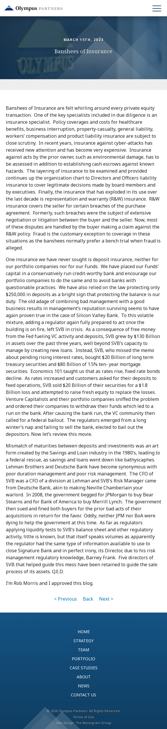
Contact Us (83, 695)
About (84, 677)
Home (84, 631)
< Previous (65, 599)
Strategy (83, 640)
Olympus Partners (33, 8)
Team (83, 649)
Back (88, 599)
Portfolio (83, 658)
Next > (106, 599)
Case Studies (84, 667)
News (83, 686)
